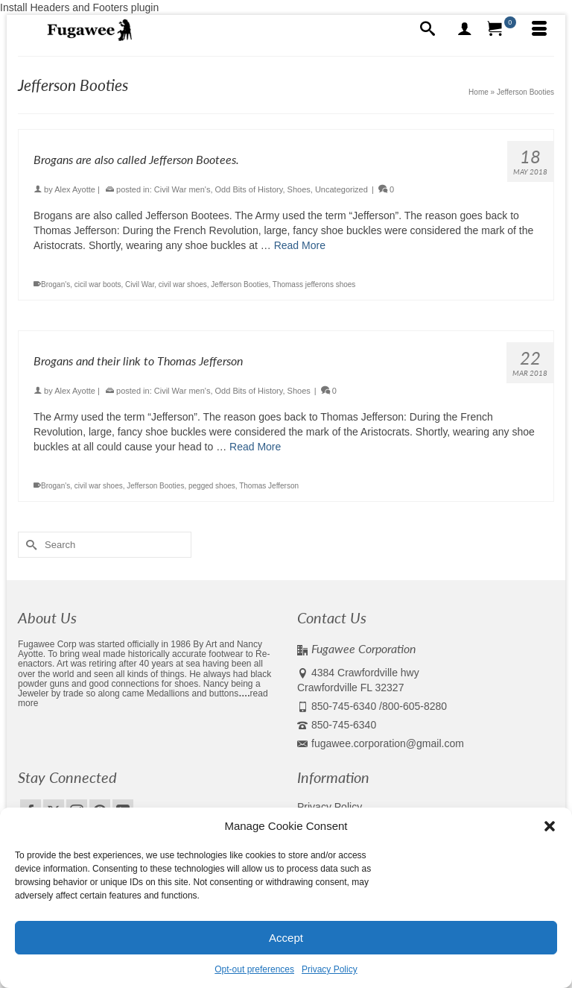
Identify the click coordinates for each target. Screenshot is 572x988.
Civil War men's (182, 189)
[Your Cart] (502, 30)
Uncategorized (341, 189)
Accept (286, 937)
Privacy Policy (330, 969)
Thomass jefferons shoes (314, 284)
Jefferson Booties (239, 284)
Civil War (139, 284)
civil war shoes (183, 284)
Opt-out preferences (254, 969)
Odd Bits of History (249, 189)
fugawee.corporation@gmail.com (380, 743)
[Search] (427, 30)
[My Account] (464, 30)
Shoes (299, 189)
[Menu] (539, 30)
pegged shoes (211, 486)
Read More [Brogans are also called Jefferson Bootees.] (299, 245)
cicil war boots (97, 284)
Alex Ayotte (74, 189)
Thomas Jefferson (269, 486)
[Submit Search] (29, 545)
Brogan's (55, 284)
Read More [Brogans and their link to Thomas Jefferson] (255, 447)
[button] (549, 826)
